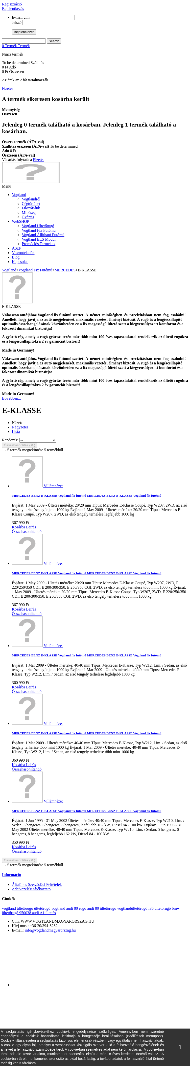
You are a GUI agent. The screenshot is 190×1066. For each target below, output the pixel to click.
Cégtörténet (31, 203)
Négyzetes (20, 427)
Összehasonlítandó (27, 531)
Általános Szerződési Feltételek (37, 884)
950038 (25, 913)
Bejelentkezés (13, 8)
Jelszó (17, 22)
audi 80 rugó (76, 908)
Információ (11, 874)
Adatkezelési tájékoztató (31, 889)
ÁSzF (16, 248)
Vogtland (19, 195)
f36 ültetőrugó (160, 908)
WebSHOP (20, 221)
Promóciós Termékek (38, 244)
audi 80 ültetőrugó (102, 908)
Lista (16, 431)
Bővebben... (11, 398)
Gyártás (28, 217)
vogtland (58, 908)
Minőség (29, 212)
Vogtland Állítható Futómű (43, 235)
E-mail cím (21, 17)
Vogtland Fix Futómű (39, 230)
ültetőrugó (42, 908)
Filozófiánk (31, 208)
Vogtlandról (31, 199)
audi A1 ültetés (44, 913)
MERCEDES (64, 270)
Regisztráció (12, 4)
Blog (16, 257)
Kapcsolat (20, 261)
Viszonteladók (23, 253)
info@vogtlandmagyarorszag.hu (50, 930)
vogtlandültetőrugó (132, 908)
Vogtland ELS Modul (39, 239)
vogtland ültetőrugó (18, 908)
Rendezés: (10, 440)
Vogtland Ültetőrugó (38, 226)
